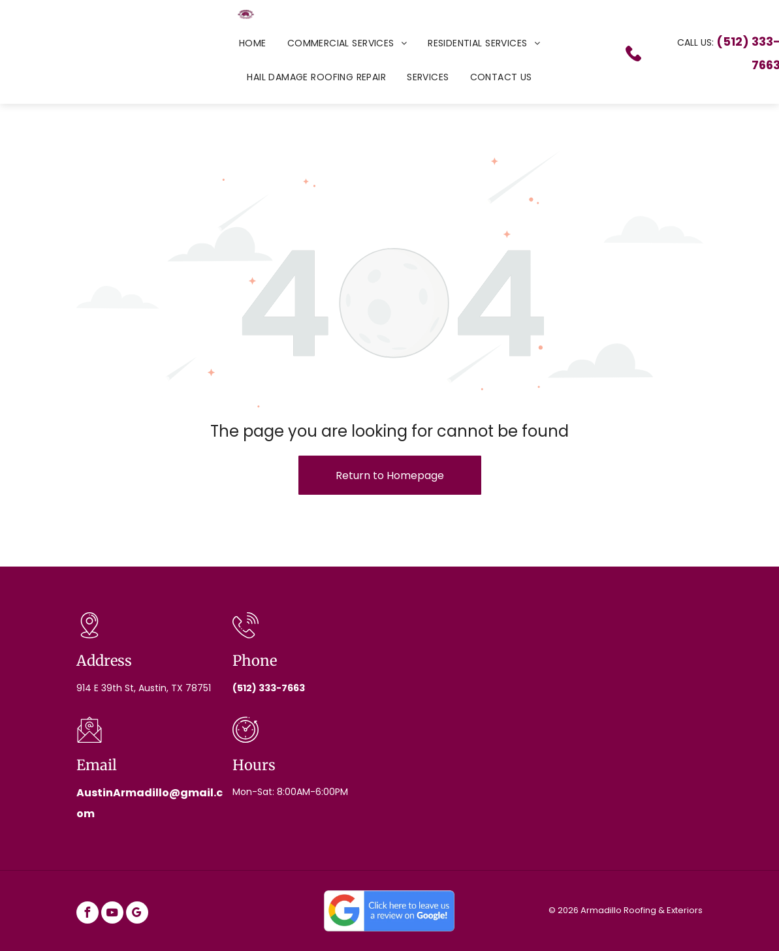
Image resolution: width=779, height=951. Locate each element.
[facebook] (87, 914)
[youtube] (112, 914)
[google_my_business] (137, 914)
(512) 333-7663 (268, 687)
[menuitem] (253, 43)
